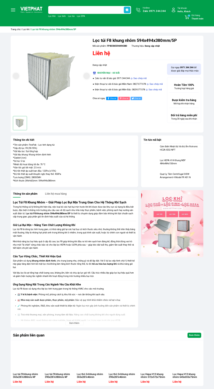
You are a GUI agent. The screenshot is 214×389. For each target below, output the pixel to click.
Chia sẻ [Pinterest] (123, 98)
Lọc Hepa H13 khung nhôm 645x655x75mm (185, 375)
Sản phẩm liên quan (28, 335)
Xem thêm (194, 335)
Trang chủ (15, 29)
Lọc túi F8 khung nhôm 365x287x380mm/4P (25, 375)
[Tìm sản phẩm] (89, 10)
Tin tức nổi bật (152, 139)
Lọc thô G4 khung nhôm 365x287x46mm (90, 375)
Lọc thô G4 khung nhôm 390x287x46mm (122, 375)
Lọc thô (52, 16)
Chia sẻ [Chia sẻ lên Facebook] (111, 98)
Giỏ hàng (195, 17)
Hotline (154, 10)
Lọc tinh (62, 16)
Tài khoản (184, 10)
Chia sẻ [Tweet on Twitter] (136, 98)
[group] (51, 76)
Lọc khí (26, 29)
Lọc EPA (81, 16)
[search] (127, 10)
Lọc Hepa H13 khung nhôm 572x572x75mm (153, 375)
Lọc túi (71, 16)
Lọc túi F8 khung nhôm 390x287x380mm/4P (57, 375)
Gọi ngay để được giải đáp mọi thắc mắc (185, 69)
